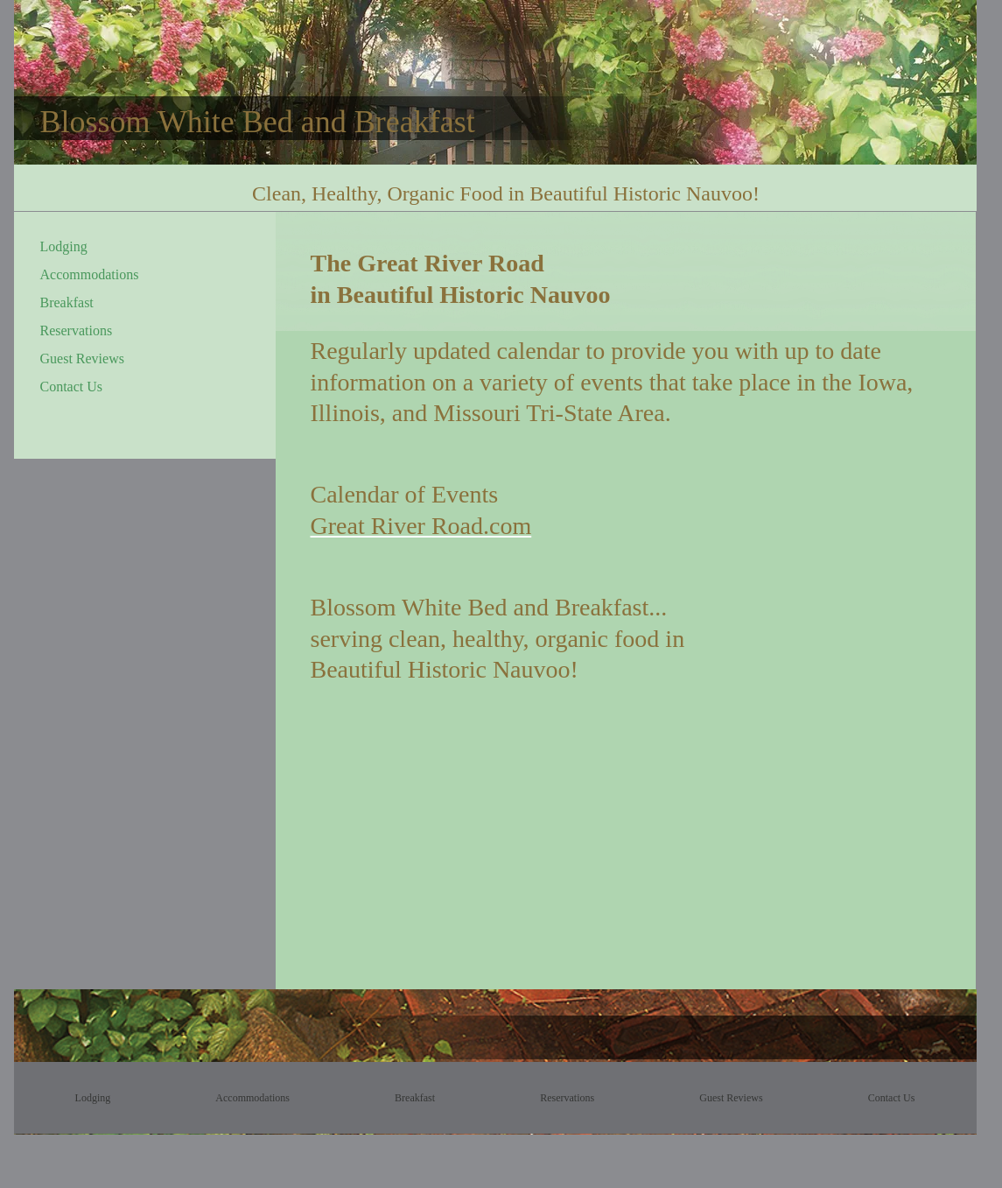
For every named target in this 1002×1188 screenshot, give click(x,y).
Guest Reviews (82, 358)
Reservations (76, 330)
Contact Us (71, 386)
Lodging (64, 246)
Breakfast (67, 302)
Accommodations (89, 274)
